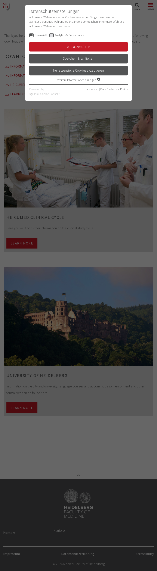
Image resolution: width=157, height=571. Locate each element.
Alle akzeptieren (78, 46)
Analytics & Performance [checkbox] (69, 35)
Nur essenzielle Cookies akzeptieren (78, 70)
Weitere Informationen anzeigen (78, 80)
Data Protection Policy (114, 89)
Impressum (91, 89)
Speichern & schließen (78, 58)
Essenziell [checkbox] (41, 35)
